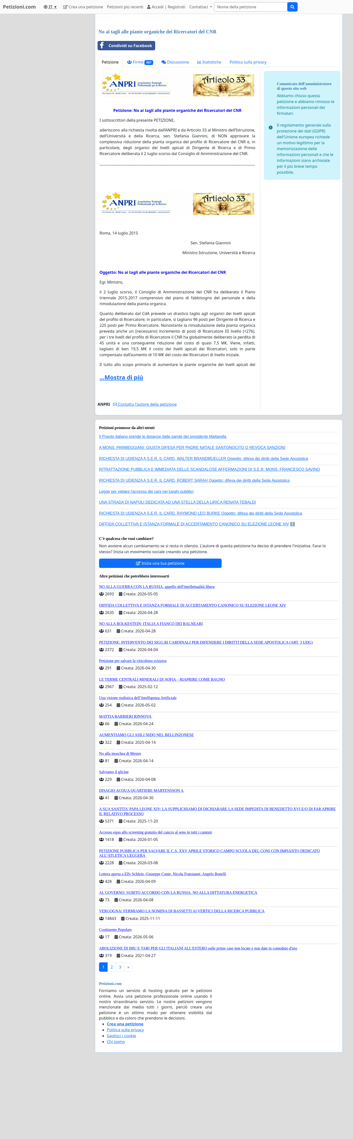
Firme (140, 131)
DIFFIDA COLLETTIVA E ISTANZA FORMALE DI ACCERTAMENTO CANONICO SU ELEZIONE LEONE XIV (194, 593)
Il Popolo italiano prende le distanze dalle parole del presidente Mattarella (162, 505)
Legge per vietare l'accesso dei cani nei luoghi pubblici (146, 560)
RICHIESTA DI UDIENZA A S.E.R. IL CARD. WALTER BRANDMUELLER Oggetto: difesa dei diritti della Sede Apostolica (203, 527)
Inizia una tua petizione (160, 632)
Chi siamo (116, 1110)
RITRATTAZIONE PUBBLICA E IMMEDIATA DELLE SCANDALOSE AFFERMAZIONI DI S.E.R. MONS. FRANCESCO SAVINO (209, 538)
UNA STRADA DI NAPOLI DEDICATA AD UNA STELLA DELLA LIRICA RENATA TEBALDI (177, 571)
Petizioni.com (19, 6)
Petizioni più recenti (125, 7)
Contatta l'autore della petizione (144, 473)
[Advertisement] (219, 56)
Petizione (110, 130)
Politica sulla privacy (247, 130)
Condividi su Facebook (125, 114)
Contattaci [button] (199, 7)
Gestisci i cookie (121, 1104)
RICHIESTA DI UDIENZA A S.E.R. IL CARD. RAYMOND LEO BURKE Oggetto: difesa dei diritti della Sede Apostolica (200, 582)
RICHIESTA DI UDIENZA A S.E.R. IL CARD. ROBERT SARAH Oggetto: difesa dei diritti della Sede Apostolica (194, 549)
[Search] (251, 7)
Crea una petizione (83, 7)
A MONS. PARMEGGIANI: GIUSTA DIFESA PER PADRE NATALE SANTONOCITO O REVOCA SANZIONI (192, 516)
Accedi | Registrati (166, 7)
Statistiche (209, 130)
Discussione (175, 130)
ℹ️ (292, 593)
